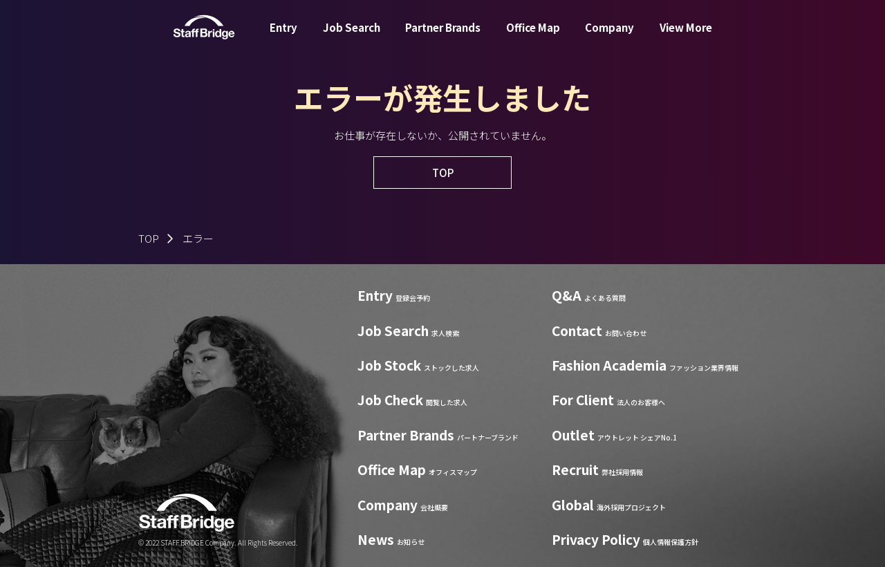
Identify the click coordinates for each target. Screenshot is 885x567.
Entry (283, 37)
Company (609, 37)
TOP (148, 238)
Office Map (533, 37)
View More (686, 37)
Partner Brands (443, 37)
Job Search (351, 37)
